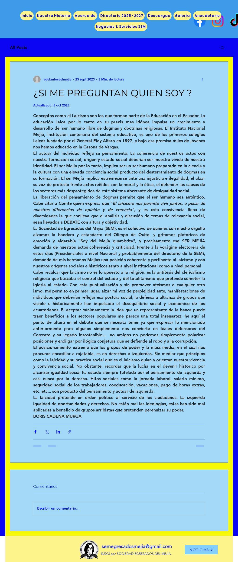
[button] (222, 47)
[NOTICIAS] (201, 549)
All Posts (18, 47)
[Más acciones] (202, 79)
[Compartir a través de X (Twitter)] (47, 432)
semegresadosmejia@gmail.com (137, 546)
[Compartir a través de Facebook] (35, 432)
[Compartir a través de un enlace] (69, 432)
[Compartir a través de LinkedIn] (58, 432)
